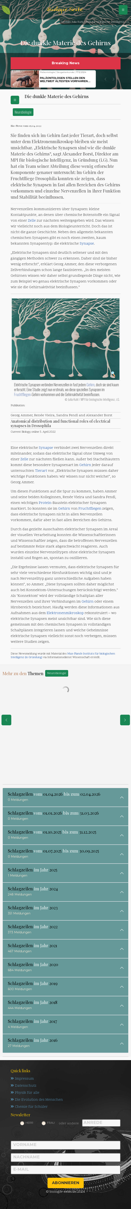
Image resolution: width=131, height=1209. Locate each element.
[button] (105, 79)
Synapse (87, 243)
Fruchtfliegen (22, 394)
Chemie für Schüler (29, 1106)
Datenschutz (23, 1085)
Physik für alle (25, 1092)
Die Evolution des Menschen (37, 1099)
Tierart (41, 470)
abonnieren (65, 1182)
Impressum (22, 1078)
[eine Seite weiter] (125, 720)
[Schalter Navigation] (123, 10)
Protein (45, 503)
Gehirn (90, 384)
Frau (51, 1122)
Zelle (32, 220)
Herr (29, 1122)
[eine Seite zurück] (6, 720)
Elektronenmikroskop (65, 613)
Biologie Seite (64, 9)
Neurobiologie (23, 112)
